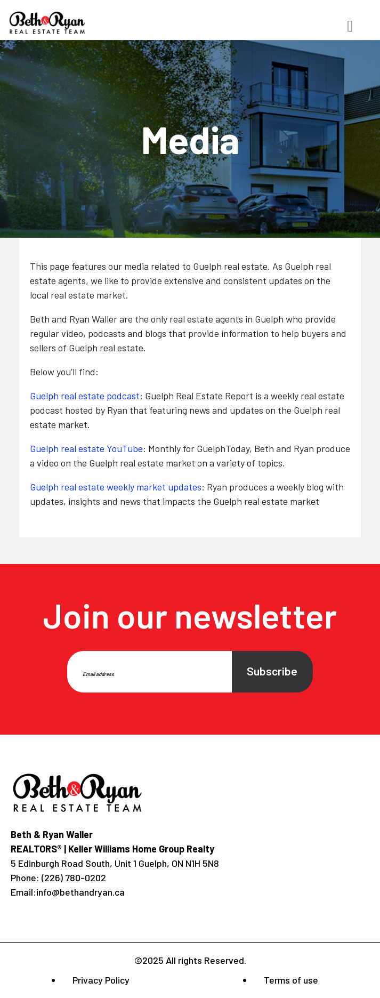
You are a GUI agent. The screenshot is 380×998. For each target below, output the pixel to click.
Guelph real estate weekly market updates (115, 487)
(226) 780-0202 (72, 877)
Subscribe (272, 671)
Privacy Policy (101, 980)
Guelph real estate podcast (85, 395)
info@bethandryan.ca (80, 892)
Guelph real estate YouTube (86, 448)
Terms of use (291, 980)
